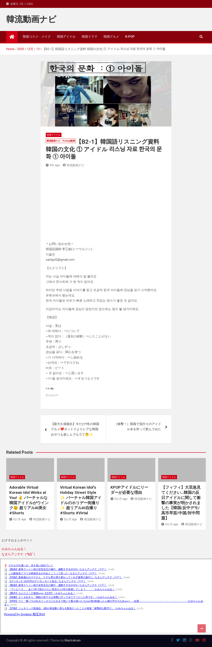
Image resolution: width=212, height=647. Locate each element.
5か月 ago (17, 519)
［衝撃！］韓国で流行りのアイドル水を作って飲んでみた (137, 426)
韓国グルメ (111, 36)
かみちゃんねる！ (14, 549)
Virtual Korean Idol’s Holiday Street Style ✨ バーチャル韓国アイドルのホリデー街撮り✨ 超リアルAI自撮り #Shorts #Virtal (80, 500)
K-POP (130, 36)
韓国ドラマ (89, 36)
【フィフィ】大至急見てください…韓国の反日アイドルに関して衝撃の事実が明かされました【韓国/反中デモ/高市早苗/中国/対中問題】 (181, 502)
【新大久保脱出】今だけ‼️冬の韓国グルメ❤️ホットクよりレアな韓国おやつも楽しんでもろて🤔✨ (75, 429)
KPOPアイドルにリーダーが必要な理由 (129, 490)
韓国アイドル (66, 36)
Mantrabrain (73, 640)
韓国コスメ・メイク (37, 36)
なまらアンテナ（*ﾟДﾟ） (19, 554)
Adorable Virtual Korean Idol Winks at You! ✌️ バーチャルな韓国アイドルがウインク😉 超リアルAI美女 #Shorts (29, 500)
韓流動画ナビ (31, 19)
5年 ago (53, 165)
